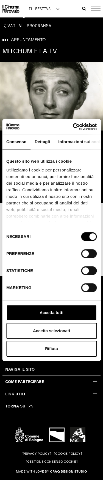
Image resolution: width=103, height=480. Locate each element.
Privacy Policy (36, 453)
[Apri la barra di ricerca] (84, 9)
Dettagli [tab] (42, 141)
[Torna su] (19, 406)
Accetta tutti (51, 312)
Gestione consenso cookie (51, 461)
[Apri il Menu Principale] (96, 8)
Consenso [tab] (16, 141)
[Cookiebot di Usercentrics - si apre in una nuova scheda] (73, 126)
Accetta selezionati (51, 330)
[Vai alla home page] (10, 9)
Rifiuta (51, 348)
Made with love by (51, 471)
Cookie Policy (67, 453)
